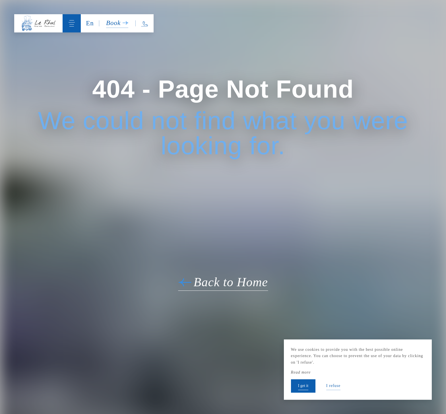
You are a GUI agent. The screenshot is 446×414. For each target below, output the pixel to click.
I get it (303, 386)
